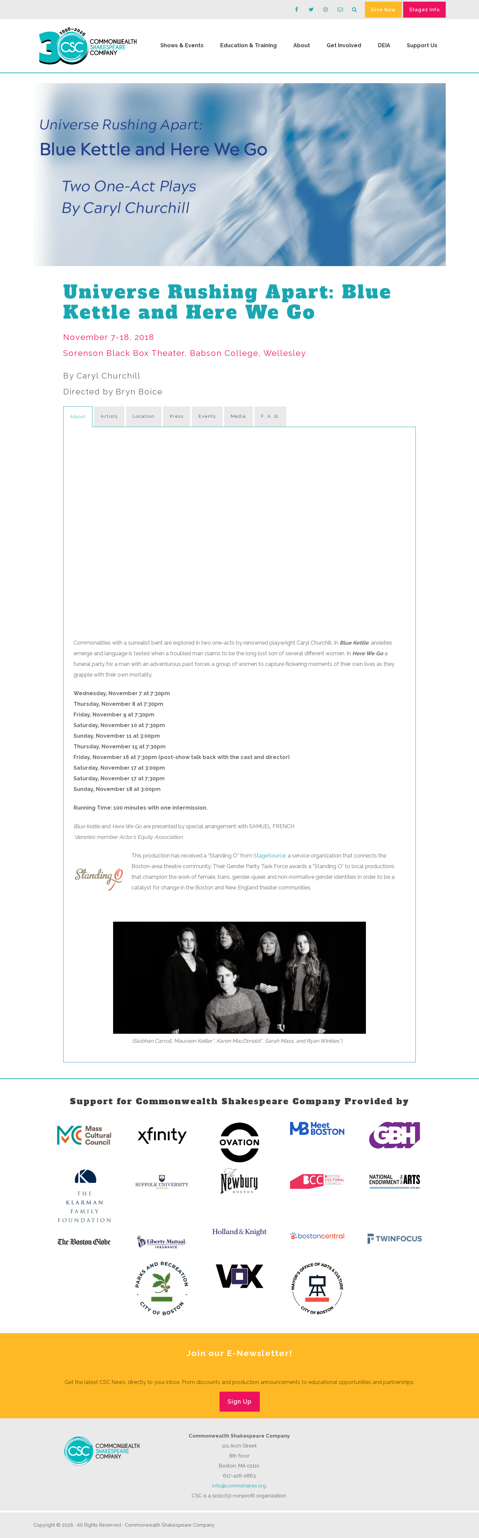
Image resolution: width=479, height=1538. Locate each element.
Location (144, 416)
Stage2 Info (424, 9)
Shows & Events (182, 45)
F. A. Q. (270, 416)
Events (207, 416)
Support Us (422, 45)
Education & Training (248, 45)
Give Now (383, 9)
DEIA (384, 45)
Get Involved (344, 45)
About (301, 45)
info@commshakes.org (239, 1486)
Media (238, 416)
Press (177, 416)
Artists (109, 416)
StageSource (269, 855)
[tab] (77, 416)
